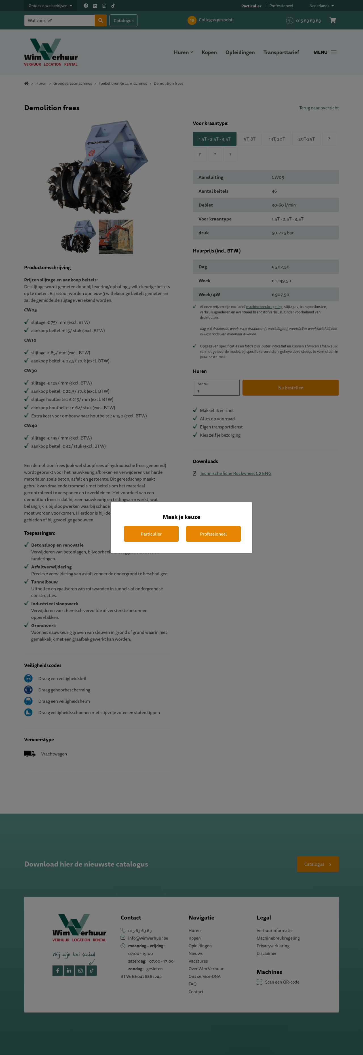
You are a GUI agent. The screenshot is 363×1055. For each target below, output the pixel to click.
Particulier (151, 534)
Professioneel (213, 534)
